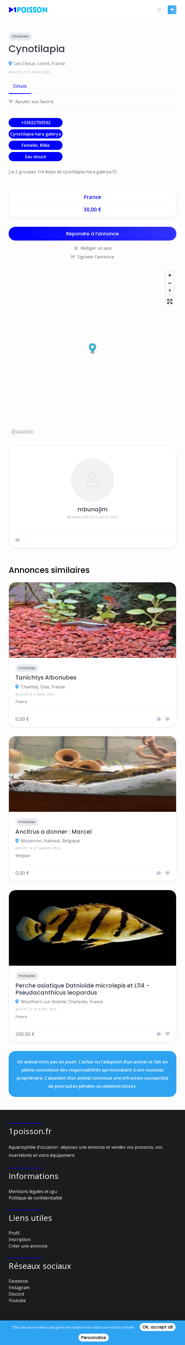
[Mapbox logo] (22, 432)
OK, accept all (157, 1327)
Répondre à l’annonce (92, 233)
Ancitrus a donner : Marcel (53, 831)
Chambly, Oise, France (43, 687)
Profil (14, 1233)
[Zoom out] (170, 283)
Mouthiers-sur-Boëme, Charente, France (62, 1002)
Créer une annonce (28, 1246)
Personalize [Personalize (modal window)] (93, 1337)
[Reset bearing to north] (170, 291)
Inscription (19, 1239)
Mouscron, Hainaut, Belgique (50, 841)
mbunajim (92, 509)
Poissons (20, 36)
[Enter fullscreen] (170, 301)
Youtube (17, 1300)
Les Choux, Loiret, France (39, 63)
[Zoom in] (170, 275)
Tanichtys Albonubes (45, 677)
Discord (16, 1294)
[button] (92, 348)
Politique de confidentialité (35, 1198)
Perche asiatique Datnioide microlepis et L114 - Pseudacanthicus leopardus (82, 989)
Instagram (19, 1287)
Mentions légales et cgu (33, 1191)
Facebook (18, 1281)
